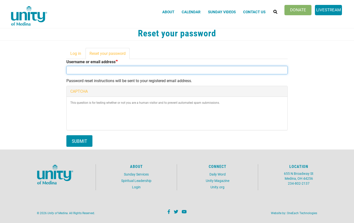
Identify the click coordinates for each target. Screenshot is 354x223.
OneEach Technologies (302, 213)
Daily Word (217, 174)
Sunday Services (136, 174)
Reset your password (109, 55)
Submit (79, 141)
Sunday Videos (222, 11)
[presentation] (107, 116)
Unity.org (217, 187)
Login (136, 187)
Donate (298, 10)
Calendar (191, 11)
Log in (75, 53)
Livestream (328, 10)
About (168, 11)
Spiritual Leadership (136, 180)
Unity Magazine (217, 180)
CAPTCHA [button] (79, 91)
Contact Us (254, 11)
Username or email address (91, 61)
